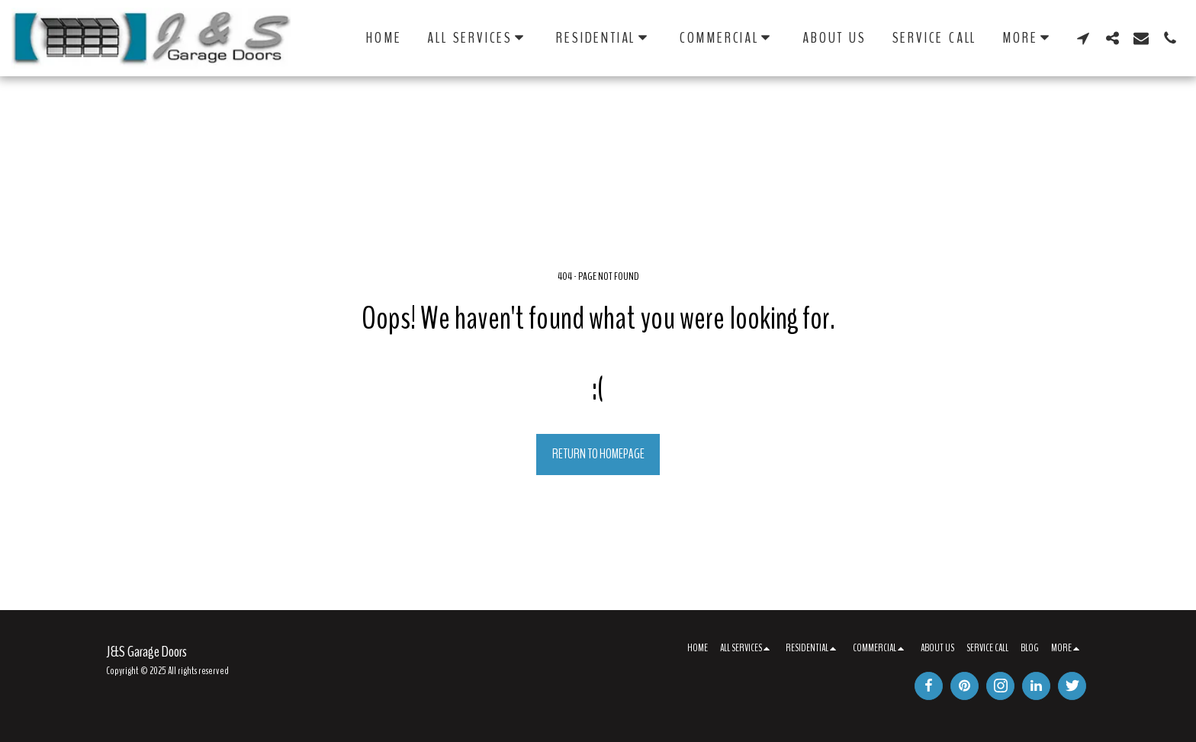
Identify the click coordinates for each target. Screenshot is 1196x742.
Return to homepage (598, 454)
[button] (478, 37)
